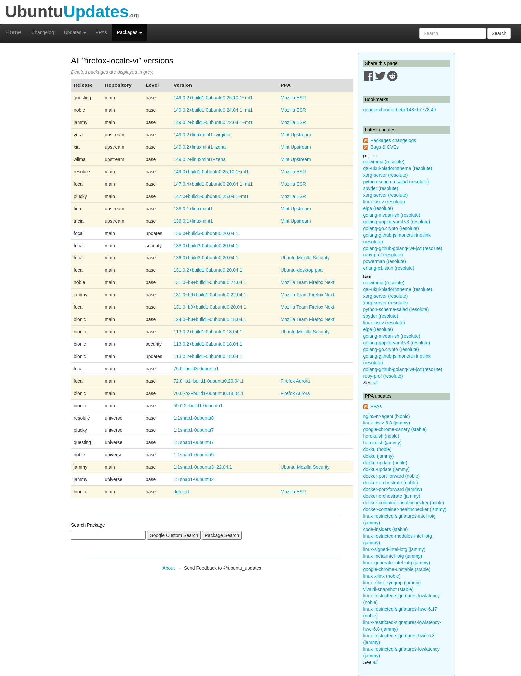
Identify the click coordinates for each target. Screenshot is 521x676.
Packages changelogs (393, 140)
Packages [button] (129, 32)
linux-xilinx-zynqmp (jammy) (392, 582)
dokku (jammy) (378, 456)
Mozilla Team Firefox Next (307, 282)
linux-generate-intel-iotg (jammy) (396, 562)
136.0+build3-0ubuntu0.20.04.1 (206, 233)
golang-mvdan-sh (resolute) (391, 215)
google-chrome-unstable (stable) (397, 569)
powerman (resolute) (384, 261)
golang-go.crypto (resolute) (391, 228)
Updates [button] (75, 32)
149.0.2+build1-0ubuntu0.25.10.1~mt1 (213, 97)
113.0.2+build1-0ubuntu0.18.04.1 (208, 331)
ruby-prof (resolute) (383, 254)
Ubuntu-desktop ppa (302, 270)
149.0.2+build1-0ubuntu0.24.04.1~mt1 (213, 110)
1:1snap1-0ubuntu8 (194, 418)
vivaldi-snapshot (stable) (388, 589)
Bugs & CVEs (384, 147)
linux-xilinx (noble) (382, 576)
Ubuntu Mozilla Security (305, 257)
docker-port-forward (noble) (391, 476)
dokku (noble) (377, 449)
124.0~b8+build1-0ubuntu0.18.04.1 (210, 319)
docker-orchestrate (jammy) (391, 496)
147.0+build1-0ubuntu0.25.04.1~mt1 (211, 196)
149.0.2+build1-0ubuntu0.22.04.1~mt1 (213, 122)
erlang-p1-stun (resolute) (388, 268)
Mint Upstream (296, 134)
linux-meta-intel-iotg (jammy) (392, 556)
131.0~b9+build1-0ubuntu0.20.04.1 (210, 307)
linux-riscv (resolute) (384, 201)
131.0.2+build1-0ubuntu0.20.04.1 (208, 270)
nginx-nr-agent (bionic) (386, 416)
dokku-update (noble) (385, 462)
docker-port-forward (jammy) (392, 489)
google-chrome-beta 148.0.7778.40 (399, 109)
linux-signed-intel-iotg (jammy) (394, 549)
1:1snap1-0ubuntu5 (194, 454)
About (168, 568)
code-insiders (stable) (385, 529)
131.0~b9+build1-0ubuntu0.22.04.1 (210, 294)
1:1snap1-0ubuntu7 (194, 430)
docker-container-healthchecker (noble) (403, 502)
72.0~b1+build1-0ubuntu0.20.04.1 (209, 381)
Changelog (42, 32)
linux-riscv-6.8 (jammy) (386, 422)
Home (13, 32)
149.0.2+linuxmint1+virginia (202, 134)
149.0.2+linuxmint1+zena (200, 147)
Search (499, 33)
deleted (181, 491)
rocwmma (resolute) (384, 161)
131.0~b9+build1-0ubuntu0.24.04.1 (210, 282)
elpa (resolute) (378, 208)
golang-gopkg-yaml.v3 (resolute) (396, 221)
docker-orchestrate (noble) (390, 482)
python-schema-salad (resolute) (396, 181)
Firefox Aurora (295, 381)
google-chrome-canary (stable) (395, 429)
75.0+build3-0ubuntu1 (196, 368)
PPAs (101, 32)
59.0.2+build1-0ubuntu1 (198, 405)
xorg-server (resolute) (385, 175)
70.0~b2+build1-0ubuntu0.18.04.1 (209, 393)
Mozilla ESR (293, 97)
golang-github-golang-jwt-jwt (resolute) (402, 248)
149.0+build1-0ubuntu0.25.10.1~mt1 (211, 171)
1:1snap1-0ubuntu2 (194, 479)
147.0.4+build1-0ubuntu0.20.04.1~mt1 (213, 184)
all (375, 382)
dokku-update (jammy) (386, 469)
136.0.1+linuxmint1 (193, 208)
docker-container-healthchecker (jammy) (405, 509)
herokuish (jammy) (382, 442)
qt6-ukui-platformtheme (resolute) (397, 168)
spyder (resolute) (380, 188)
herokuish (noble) (381, 436)
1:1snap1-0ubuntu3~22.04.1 (203, 467)
